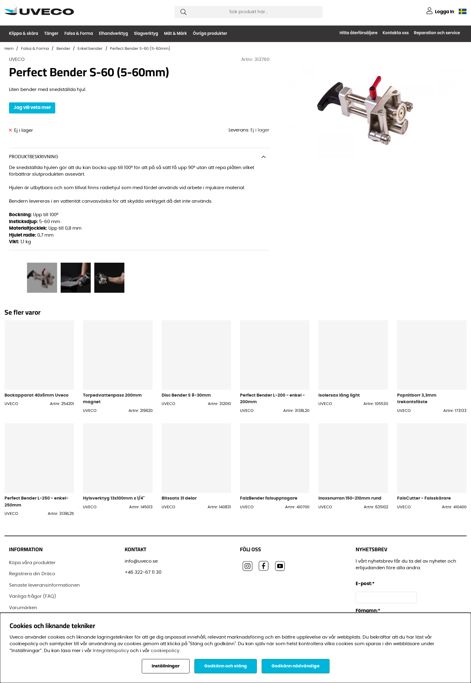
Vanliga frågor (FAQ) (32, 596)
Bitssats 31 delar (179, 498)
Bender (63, 49)
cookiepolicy (165, 650)
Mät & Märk (175, 33)
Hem (9, 49)
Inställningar (166, 666)
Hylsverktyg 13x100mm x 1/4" (114, 498)
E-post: (366, 584)
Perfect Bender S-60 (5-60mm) (140, 49)
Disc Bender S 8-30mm (186, 395)
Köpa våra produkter (32, 563)
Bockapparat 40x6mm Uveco (36, 395)
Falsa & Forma (78, 33)
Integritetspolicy (111, 650)
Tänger (51, 33)
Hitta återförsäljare (358, 33)
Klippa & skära (23, 33)
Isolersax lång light (339, 395)
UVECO (17, 59)
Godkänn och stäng (225, 666)
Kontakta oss (396, 33)
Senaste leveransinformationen (44, 585)
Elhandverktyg (113, 33)
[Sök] (249, 12)
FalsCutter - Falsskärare (424, 498)
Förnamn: (368, 611)
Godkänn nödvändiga (296, 666)
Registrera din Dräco (32, 574)
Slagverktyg (146, 33)
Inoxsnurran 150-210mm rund (349, 498)
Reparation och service (437, 33)
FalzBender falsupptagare (268, 498)
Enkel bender (89, 49)
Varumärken (23, 608)
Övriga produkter (210, 33)
